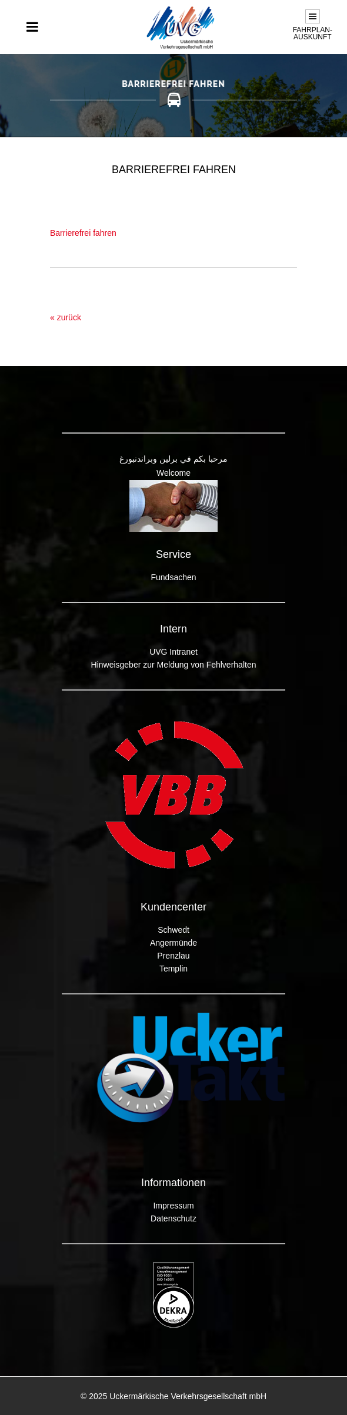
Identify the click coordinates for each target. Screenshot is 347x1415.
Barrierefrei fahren (83, 233)
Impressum (173, 1205)
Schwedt (173, 930)
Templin (173, 968)
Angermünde (173, 942)
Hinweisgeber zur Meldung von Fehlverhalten (173, 664)
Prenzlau (173, 955)
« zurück (65, 317)
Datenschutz (173, 1218)
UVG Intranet (173, 651)
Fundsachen (173, 577)
